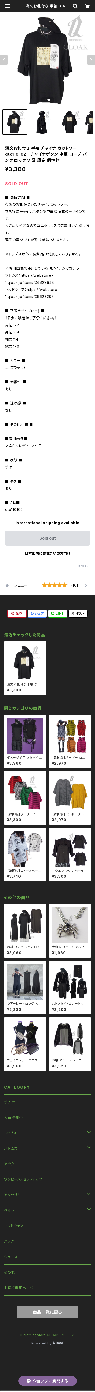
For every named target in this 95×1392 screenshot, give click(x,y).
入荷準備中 (13, 1117)
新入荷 (9, 1102)
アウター (11, 1164)
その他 (9, 1272)
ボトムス (11, 1148)
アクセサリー (14, 1195)
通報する (84, 566)
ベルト (9, 1210)
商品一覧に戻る (47, 1312)
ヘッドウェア (14, 1226)
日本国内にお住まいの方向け (47, 553)
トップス (10, 1133)
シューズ (11, 1257)
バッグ (9, 1241)
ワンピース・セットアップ (23, 1179)
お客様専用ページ (19, 1287)
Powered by (47, 1343)
